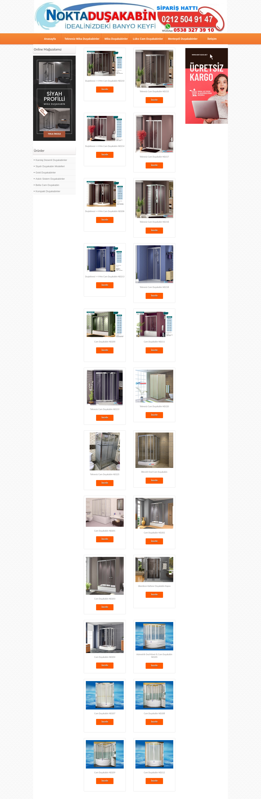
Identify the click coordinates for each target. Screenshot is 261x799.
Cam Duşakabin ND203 (104, 598)
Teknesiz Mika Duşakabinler (81, 38)
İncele (105, 89)
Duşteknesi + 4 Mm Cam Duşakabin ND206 (104, 211)
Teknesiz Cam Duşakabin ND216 (154, 222)
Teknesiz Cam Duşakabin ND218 (154, 287)
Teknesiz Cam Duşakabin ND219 (104, 409)
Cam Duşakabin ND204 (104, 657)
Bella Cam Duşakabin (47, 185)
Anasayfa (50, 38)
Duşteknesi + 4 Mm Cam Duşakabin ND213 (104, 276)
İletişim (212, 38)
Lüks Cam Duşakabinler (148, 38)
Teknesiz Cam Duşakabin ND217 (154, 156)
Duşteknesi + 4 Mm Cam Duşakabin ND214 (104, 146)
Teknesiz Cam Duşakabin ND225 (104, 474)
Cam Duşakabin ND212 (154, 772)
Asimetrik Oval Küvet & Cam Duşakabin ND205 (154, 656)
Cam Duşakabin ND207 (104, 713)
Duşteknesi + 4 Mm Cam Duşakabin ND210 (104, 81)
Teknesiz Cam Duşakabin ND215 (154, 91)
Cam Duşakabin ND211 (154, 341)
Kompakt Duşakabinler (48, 191)
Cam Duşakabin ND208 (154, 713)
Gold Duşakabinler (46, 172)
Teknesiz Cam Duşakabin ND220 (154, 406)
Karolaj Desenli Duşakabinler (51, 160)
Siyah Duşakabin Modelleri (50, 166)
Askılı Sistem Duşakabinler (50, 178)
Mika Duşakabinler (116, 38)
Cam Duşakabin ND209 (104, 772)
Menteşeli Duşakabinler (182, 38)
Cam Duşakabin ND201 (104, 530)
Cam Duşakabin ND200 (104, 341)
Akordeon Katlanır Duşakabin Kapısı (154, 586)
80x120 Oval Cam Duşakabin (154, 472)
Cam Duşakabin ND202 (154, 532)
